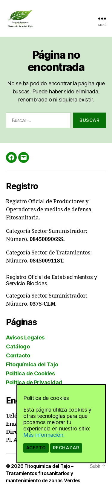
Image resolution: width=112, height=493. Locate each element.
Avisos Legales (25, 337)
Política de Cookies (30, 373)
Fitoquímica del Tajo (32, 364)
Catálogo (18, 346)
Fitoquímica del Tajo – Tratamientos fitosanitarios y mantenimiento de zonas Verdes (43, 473)
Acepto (36, 447)
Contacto (18, 355)
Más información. (44, 435)
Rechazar (66, 447)
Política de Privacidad (34, 382)
